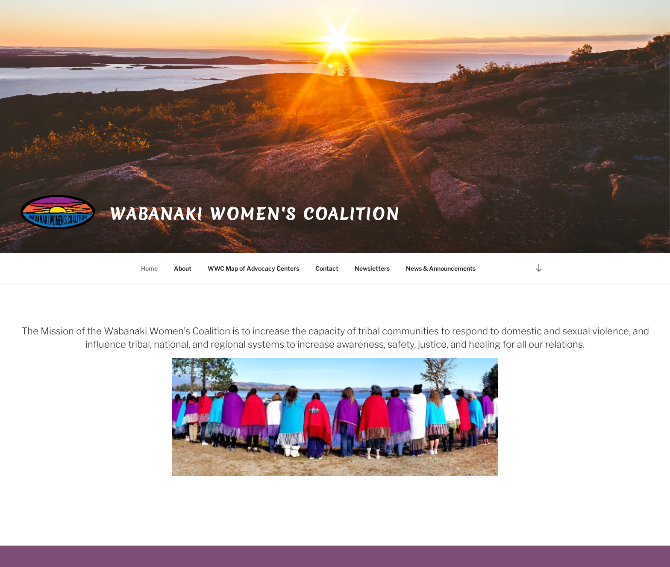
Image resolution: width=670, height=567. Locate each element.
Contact (326, 268)
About (182, 268)
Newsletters (372, 268)
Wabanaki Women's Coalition (255, 214)
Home (149, 268)
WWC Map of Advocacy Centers (253, 268)
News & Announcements (441, 268)
